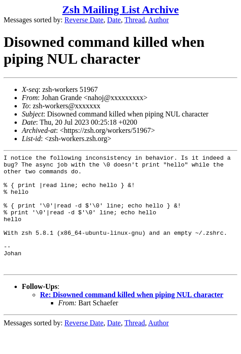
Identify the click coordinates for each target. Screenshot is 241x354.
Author (158, 20)
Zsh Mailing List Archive (120, 9)
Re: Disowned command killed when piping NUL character (131, 318)
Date (114, 20)
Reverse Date (84, 20)
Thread (134, 20)
